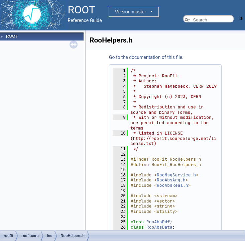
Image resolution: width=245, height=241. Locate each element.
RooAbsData (159, 227)
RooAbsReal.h (172, 185)
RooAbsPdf (158, 222)
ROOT (12, 36)
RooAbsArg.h (171, 180)
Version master (130, 11)
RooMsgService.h (176, 175)
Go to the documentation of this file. (146, 57)
